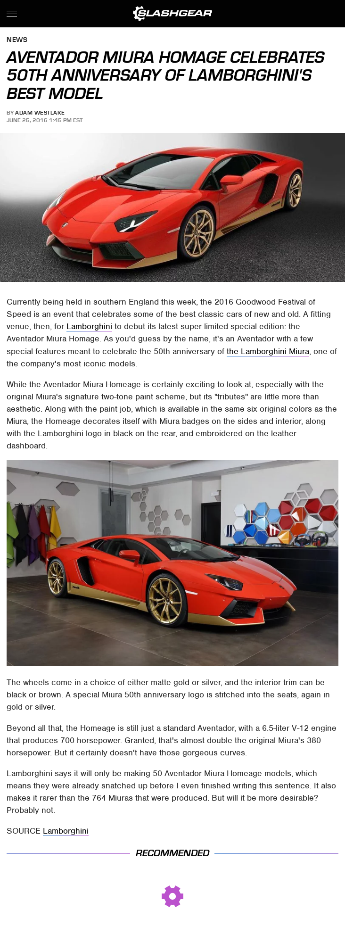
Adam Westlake (40, 112)
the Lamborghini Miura (268, 351)
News (17, 40)
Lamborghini (89, 326)
